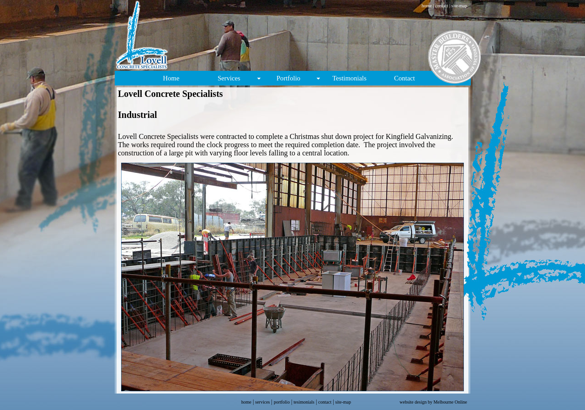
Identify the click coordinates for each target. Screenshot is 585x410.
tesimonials (303, 402)
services (262, 402)
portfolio (282, 402)
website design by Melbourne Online (433, 402)
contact (441, 5)
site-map (458, 5)
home (426, 5)
